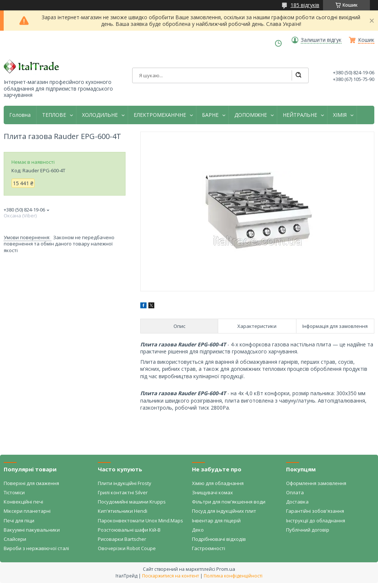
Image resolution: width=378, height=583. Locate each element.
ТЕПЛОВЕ (54, 115)
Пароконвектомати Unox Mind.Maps (140, 520)
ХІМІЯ (340, 115)
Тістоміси (14, 492)
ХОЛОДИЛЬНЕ (100, 115)
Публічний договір (307, 529)
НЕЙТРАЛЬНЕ (300, 115)
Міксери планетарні (27, 511)
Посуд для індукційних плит (224, 511)
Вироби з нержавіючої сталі (36, 548)
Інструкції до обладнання (315, 520)
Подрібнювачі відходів (219, 539)
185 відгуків (305, 5)
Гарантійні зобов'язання (315, 511)
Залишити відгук (321, 40)
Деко (198, 529)
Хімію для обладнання (218, 483)
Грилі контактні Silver (123, 492)
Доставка (297, 501)
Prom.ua (225, 569)
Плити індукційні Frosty (124, 483)
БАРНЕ (210, 115)
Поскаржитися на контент (170, 576)
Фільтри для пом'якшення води (228, 501)
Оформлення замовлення (316, 483)
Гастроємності (208, 548)
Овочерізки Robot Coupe (127, 548)
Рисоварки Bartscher (122, 539)
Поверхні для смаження (31, 483)
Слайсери (15, 539)
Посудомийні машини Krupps (132, 501)
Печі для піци (19, 520)
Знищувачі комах (212, 492)
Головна (20, 115)
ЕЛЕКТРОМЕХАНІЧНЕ (160, 115)
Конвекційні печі (23, 501)
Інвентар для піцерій (216, 520)
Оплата (295, 492)
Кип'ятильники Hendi (122, 511)
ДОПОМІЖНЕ (250, 115)
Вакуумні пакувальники (32, 529)
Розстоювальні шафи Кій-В (129, 529)
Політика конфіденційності (233, 576)
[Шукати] (298, 75)
